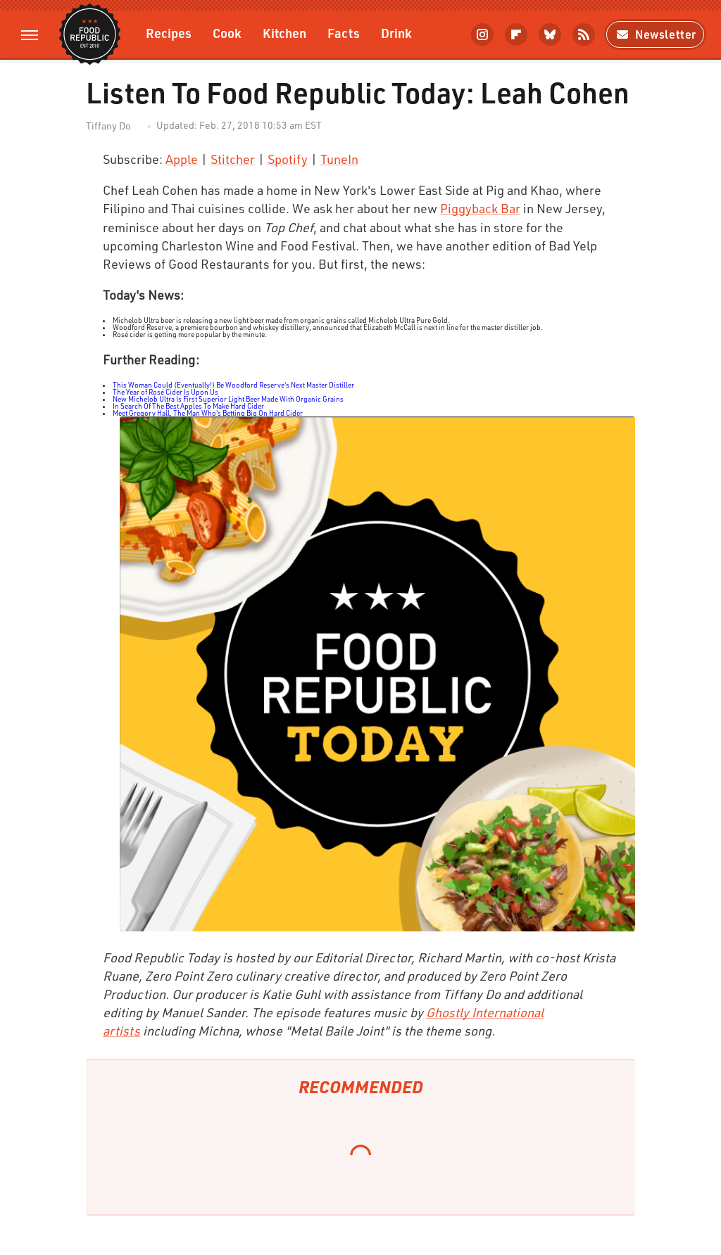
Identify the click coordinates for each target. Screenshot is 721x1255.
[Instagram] (482, 34)
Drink (396, 33)
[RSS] (583, 34)
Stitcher (233, 159)
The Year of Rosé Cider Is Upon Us (165, 392)
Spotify (288, 159)
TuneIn (339, 159)
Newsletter (655, 34)
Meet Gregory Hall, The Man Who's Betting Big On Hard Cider (208, 413)
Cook (227, 33)
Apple (181, 159)
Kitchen (284, 33)
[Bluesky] (550, 34)
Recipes (169, 33)
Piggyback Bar (480, 208)
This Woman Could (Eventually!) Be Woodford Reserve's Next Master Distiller (233, 385)
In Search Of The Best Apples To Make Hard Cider (188, 406)
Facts (343, 33)
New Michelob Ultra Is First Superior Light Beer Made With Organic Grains (228, 399)
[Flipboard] (516, 34)
